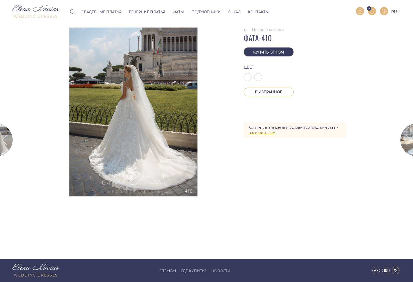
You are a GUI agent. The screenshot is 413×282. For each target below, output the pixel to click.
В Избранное (268, 92)
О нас (234, 12)
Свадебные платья (101, 12)
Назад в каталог (268, 30)
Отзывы (167, 271)
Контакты (258, 12)
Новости (220, 271)
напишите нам (262, 132)
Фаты (178, 12)
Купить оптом (268, 52)
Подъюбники (206, 12)
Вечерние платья (147, 12)
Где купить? (193, 271)
